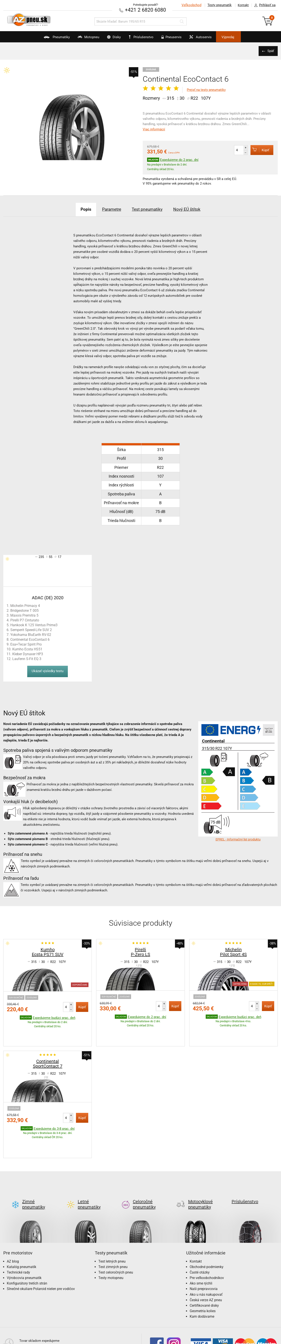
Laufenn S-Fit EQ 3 (26, 659)
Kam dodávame (202, 1282)
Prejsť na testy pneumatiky (206, 90)
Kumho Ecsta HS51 (27, 649)
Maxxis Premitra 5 (24, 615)
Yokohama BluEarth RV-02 (30, 634)
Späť (270, 51)
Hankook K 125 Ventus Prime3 (34, 625)
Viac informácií (154, 129)
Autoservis (208, 38)
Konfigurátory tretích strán (27, 1249)
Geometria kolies (203, 1277)
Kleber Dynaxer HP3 (27, 654)
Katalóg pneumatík (21, 1232)
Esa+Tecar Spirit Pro (26, 644)
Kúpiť (258, 149)
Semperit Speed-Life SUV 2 (31, 630)
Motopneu (79, 38)
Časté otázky (200, 1238)
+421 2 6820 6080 (146, 10)
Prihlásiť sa (264, 5)
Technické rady (18, 1238)
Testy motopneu (110, 1243)
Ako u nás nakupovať (206, 1260)
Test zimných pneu (113, 1232)
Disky (109, 38)
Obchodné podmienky (206, 1232)
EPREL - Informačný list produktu (238, 839)
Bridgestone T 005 (24, 610)
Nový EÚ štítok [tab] (192, 209)
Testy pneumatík (217, 5)
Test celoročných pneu (115, 1238)
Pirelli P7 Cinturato (24, 620)
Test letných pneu (112, 1227)
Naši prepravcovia (204, 1254)
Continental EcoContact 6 (30, 639)
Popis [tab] (80, 209)
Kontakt (242, 5)
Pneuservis (174, 38)
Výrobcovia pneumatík (24, 1243)
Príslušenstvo (143, 37)
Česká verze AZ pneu (206, 1265)
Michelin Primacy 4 (25, 605)
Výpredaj (240, 37)
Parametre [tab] (109, 209)
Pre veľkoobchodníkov (207, 1243)
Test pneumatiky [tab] (149, 209)
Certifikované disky (204, 1271)
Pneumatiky (43, 38)
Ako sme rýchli (201, 1249)
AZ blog (13, 1227)
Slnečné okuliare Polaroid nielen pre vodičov (41, 1254)
